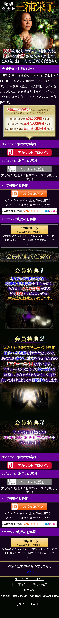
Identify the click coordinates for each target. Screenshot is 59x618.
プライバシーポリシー (29, 579)
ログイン (29, 571)
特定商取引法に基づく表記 (44, 596)
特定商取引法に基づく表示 (29, 584)
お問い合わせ (20, 596)
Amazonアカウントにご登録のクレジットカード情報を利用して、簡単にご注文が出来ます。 (29, 240)
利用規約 (29, 590)
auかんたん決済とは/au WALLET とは (29, 200)
